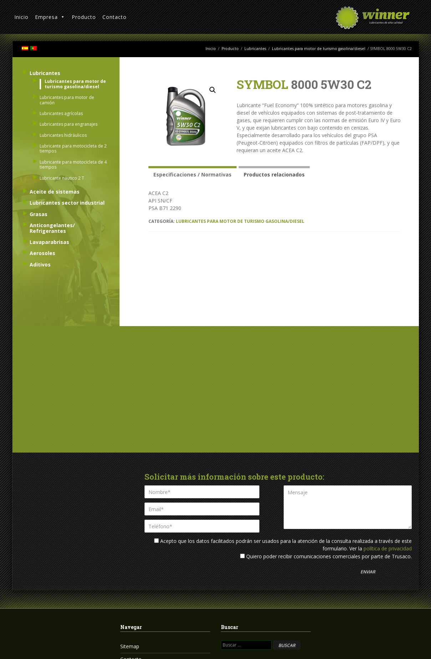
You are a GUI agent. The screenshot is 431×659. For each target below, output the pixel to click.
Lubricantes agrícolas (61, 113)
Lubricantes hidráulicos (63, 135)
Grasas (38, 214)
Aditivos (40, 264)
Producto (84, 17)
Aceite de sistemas (55, 191)
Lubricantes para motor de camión (67, 99)
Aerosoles (42, 253)
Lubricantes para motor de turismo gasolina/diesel (318, 48)
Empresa (50, 17)
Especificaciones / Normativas (192, 174)
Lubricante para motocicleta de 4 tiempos (73, 164)
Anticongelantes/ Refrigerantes (52, 228)
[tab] (192, 173)
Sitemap (129, 646)
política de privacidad (388, 548)
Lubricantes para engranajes (68, 124)
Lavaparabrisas (49, 242)
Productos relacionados (274, 174)
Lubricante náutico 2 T (62, 178)
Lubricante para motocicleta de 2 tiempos (73, 148)
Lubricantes (255, 48)
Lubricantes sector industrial (67, 202)
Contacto (114, 17)
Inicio (21, 17)
